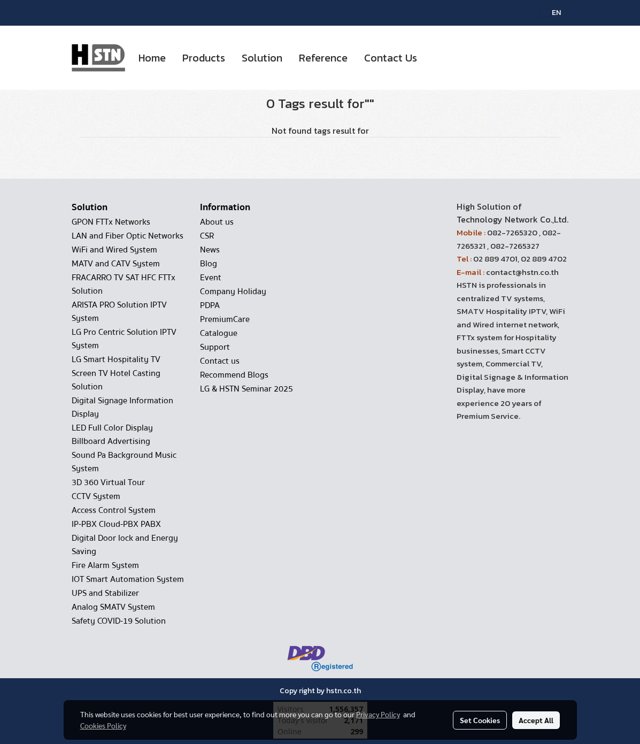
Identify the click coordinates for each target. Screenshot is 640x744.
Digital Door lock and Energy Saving (125, 544)
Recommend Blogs (234, 375)
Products (203, 58)
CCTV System (96, 496)
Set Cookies (480, 720)
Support (215, 347)
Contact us (220, 361)
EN (550, 12)
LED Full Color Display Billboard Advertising (112, 434)
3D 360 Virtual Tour (108, 482)
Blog (208, 264)
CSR (207, 236)
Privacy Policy (378, 714)
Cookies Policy (103, 725)
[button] (434, 57)
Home (152, 58)
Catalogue (218, 333)
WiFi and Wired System (114, 250)
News (210, 250)
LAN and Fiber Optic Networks (127, 236)
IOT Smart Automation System (128, 579)
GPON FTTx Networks (111, 222)
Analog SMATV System (113, 607)
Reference (323, 58)
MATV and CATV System (116, 264)
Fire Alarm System (105, 565)
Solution (262, 58)
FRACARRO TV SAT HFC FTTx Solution (123, 284)
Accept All (536, 720)
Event (210, 278)
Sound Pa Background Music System (124, 461)
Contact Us (390, 58)
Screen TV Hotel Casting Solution (116, 380)
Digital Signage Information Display (122, 407)
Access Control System (114, 510)
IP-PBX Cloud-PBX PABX (116, 524)
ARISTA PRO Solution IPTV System (119, 311)
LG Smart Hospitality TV (116, 359)
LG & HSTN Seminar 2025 (246, 389)
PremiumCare (225, 319)
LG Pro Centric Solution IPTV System (124, 338)
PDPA (210, 305)
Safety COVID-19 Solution (119, 621)
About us (217, 222)
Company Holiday (233, 291)
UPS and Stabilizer (105, 593)
